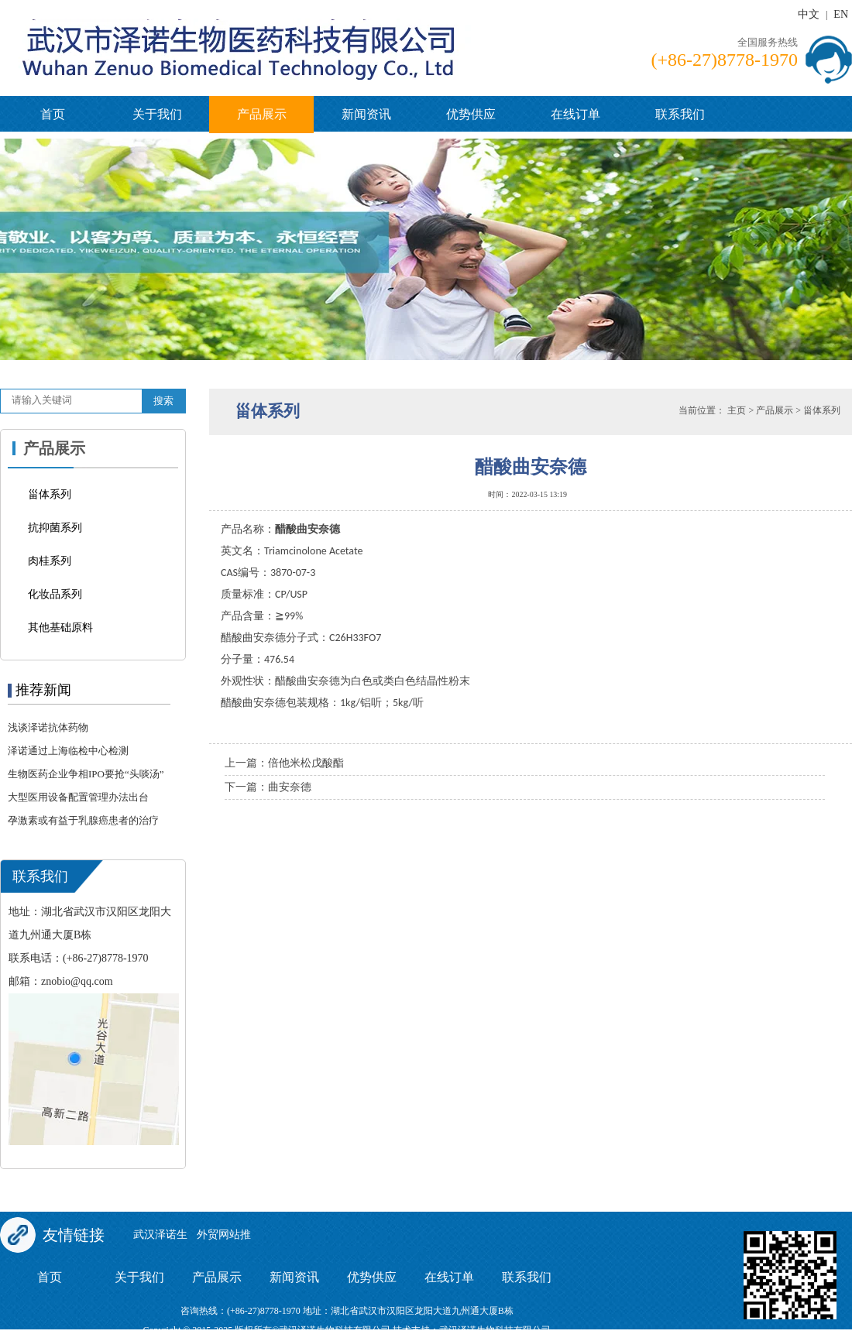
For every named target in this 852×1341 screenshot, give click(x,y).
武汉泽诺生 (160, 1234)
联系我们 (680, 114)
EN (840, 14)
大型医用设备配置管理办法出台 (78, 797)
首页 (52, 114)
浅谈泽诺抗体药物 (48, 727)
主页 (736, 410)
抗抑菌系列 (55, 527)
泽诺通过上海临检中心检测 (68, 750)
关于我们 (157, 114)
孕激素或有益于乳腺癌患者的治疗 (83, 820)
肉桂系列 (49, 561)
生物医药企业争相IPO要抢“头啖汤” (86, 774)
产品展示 (262, 114)
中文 (808, 14)
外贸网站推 (224, 1234)
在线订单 (575, 114)
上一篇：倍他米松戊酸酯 (284, 763)
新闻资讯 (366, 114)
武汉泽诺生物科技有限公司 (495, 1330)
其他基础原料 (60, 627)
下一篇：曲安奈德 (268, 787)
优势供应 (471, 114)
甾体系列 (49, 494)
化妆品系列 (55, 594)
